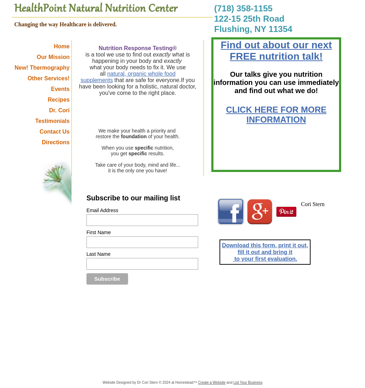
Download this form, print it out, (265, 245)
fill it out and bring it (265, 252)
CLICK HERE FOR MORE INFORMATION (276, 114)
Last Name (98, 254)
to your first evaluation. (265, 259)
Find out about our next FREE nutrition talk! (276, 50)
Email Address (102, 210)
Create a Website (212, 382)
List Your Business (248, 382)
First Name (98, 232)
